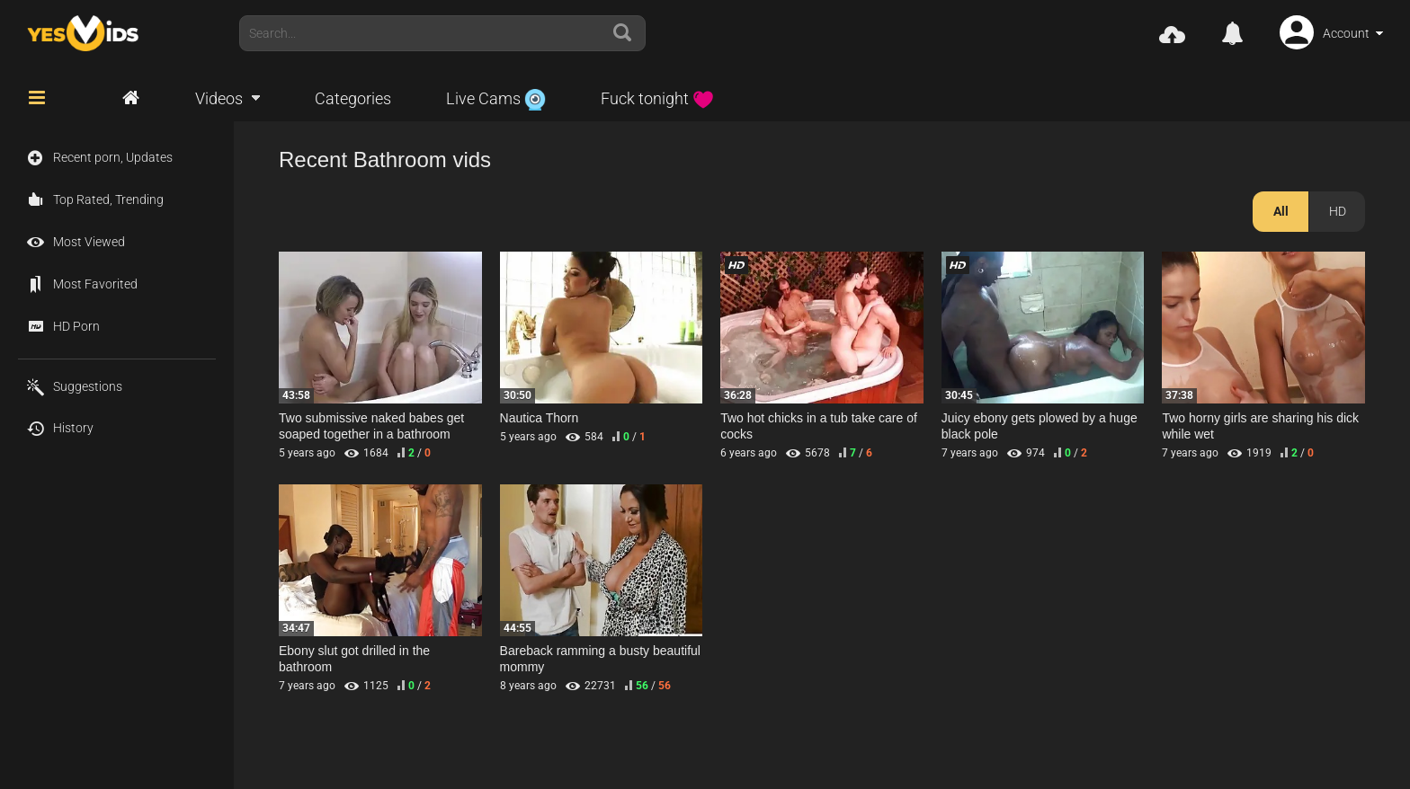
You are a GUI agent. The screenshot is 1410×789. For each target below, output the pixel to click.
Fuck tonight (657, 98)
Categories (353, 98)
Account (1346, 33)
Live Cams (496, 98)
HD (1337, 211)
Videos (219, 98)
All (1281, 211)
